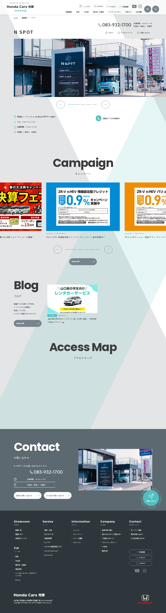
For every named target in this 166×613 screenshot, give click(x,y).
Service (48, 523)
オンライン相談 (136, 530)
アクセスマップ (126, 32)
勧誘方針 (105, 551)
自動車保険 (48, 538)
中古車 (86, 12)
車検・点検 (48, 530)
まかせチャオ (48, 534)
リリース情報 (77, 538)
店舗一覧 (18, 530)
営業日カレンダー (21, 538)
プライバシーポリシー (109, 542)
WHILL (18, 580)
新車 (77, 12)
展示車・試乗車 (98, 12)
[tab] (71, 104)
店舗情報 (69, 12)
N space (111, 6)
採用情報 (124, 6)
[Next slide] (105, 104)
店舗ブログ (19, 534)
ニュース (76, 530)
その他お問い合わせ (55, 495)
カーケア (47, 542)
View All (76, 261)
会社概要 (139, 12)
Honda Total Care (51, 551)
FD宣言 (104, 546)
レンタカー (85, 6)
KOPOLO (98, 6)
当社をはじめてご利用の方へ (111, 534)
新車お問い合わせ (24, 495)
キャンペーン (77, 534)
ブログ (110, 32)
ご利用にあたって (108, 538)
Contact (135, 523)
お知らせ (128, 12)
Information (81, 523)
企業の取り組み (107, 530)
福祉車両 (18, 569)
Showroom (22, 523)
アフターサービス (114, 12)
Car (17, 549)
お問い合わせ (145, 32)
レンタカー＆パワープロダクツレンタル (26, 574)
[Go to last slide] (60, 104)
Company (107, 523)
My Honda (48, 555)
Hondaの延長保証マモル (53, 546)
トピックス (77, 542)
